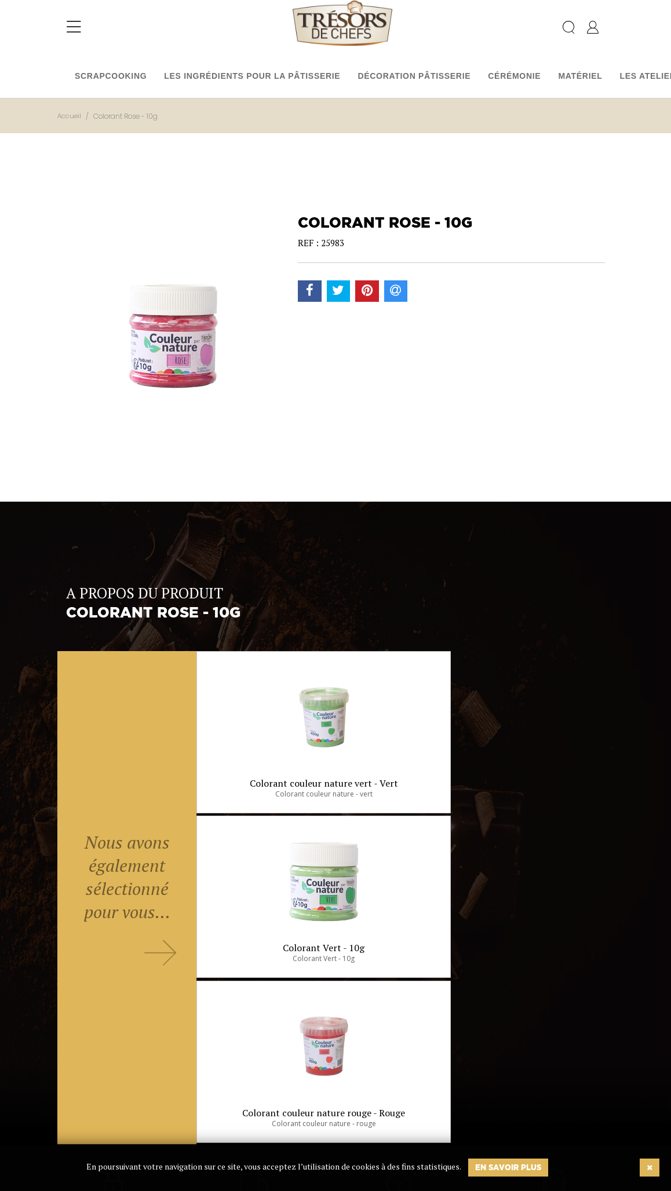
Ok (306, 1126)
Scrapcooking (111, 76)
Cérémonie (514, 76)
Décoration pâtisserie (414, 76)
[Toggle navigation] (74, 32)
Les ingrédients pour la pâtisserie (252, 76)
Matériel (580, 76)
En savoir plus (508, 1167)
